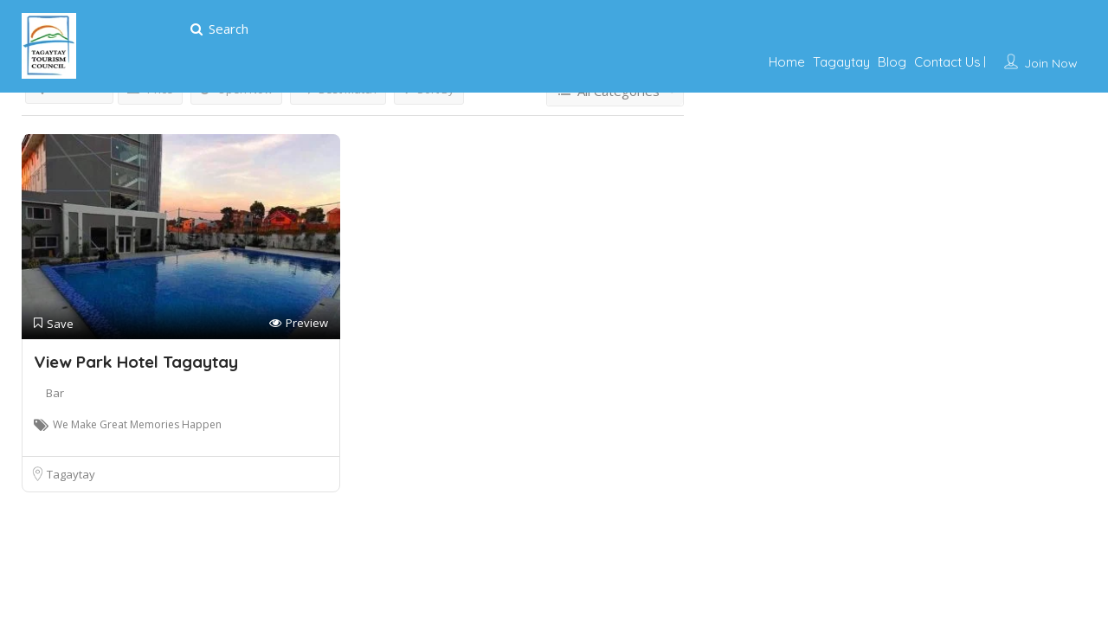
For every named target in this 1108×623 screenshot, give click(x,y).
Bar (55, 393)
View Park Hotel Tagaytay (136, 361)
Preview (298, 323)
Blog (892, 62)
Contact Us (947, 62)
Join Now (1051, 63)
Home (787, 62)
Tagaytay (841, 62)
